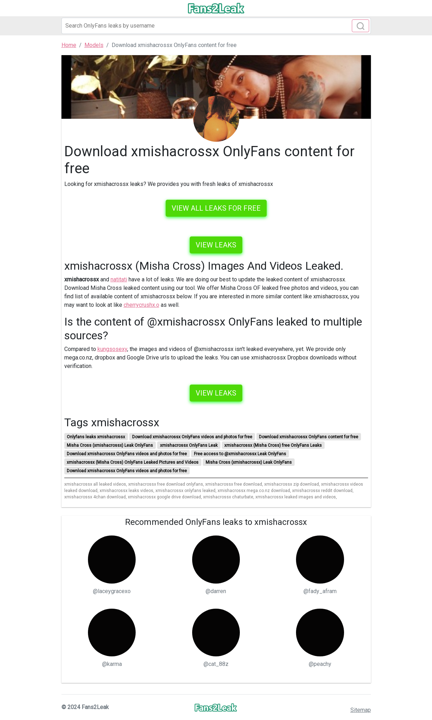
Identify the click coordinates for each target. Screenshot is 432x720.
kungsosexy (112, 349)
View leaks (216, 245)
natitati (119, 279)
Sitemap (360, 710)
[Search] (216, 26)
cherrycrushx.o (141, 305)
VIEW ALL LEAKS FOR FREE (216, 208)
